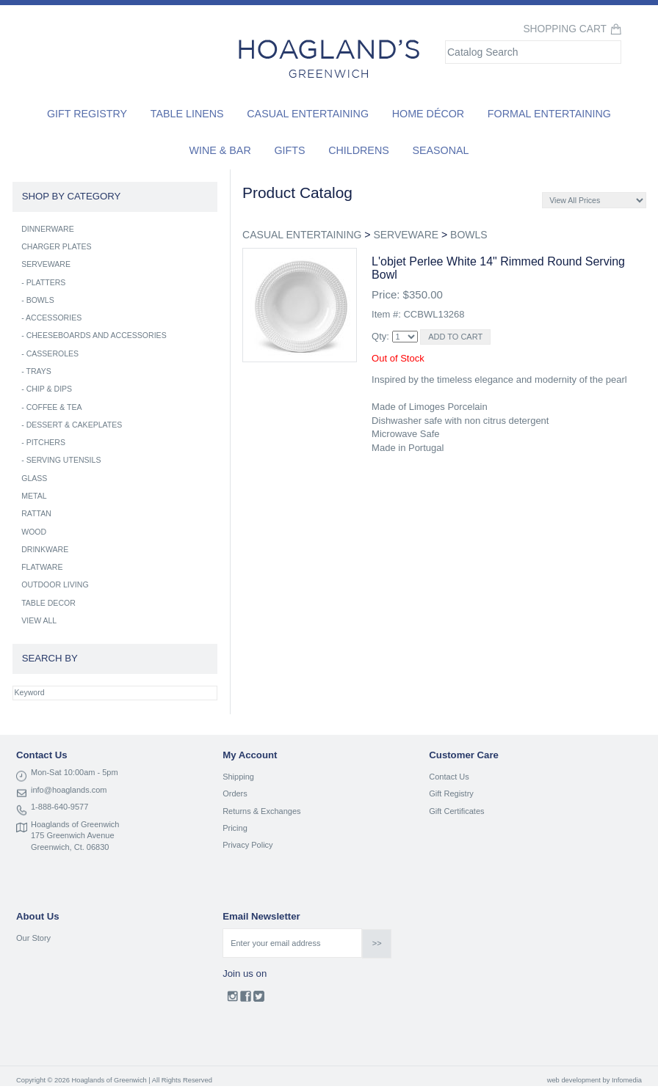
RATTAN (36, 513)
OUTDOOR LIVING (54, 584)
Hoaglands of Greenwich (75, 824)
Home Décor (428, 114)
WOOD (33, 531)
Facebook (245, 1000)
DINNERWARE (47, 228)
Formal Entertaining (549, 114)
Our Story (33, 938)
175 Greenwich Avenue (73, 835)
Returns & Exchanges (261, 811)
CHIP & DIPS (49, 388)
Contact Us (449, 776)
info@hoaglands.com (69, 789)
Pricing (235, 828)
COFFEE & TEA (54, 407)
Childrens (358, 150)
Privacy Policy (247, 844)
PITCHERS (45, 442)
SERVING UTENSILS (63, 459)
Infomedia (627, 1080)
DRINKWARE (44, 549)
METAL (33, 495)
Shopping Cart (565, 28)
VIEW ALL (39, 620)
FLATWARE (41, 566)
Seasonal (440, 150)
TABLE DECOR (48, 602)
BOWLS (469, 235)
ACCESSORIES (54, 317)
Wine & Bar (220, 150)
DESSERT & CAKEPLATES (74, 424)
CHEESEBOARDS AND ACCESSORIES (96, 335)
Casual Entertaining (308, 114)
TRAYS (38, 371)
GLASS (34, 478)
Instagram (232, 1000)
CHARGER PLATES (56, 246)
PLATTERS (46, 282)
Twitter (258, 1000)
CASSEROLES (52, 353)
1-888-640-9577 (59, 806)
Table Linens (187, 114)
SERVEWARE (405, 235)
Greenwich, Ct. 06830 (70, 847)
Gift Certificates (456, 811)
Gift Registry (87, 114)
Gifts (289, 150)
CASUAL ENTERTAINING (301, 235)
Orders (235, 793)
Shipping (238, 776)
